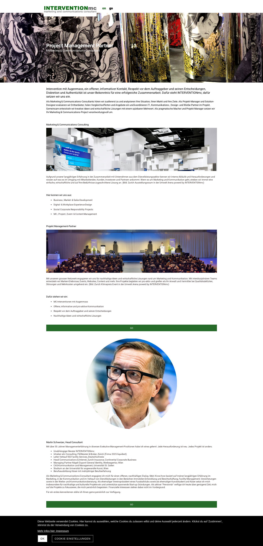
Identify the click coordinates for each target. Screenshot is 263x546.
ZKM (48, 477)
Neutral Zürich (53, 415)
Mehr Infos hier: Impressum (53, 530)
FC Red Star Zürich (55, 387)
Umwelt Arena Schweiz (57, 455)
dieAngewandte (54, 377)
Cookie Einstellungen (72, 538)
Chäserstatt (52, 368)
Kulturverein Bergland (57, 406)
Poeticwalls (52, 437)
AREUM (50, 359)
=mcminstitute (53, 468)
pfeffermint (51, 446)
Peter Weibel (52, 424)
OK (43, 538)
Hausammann (53, 396)
